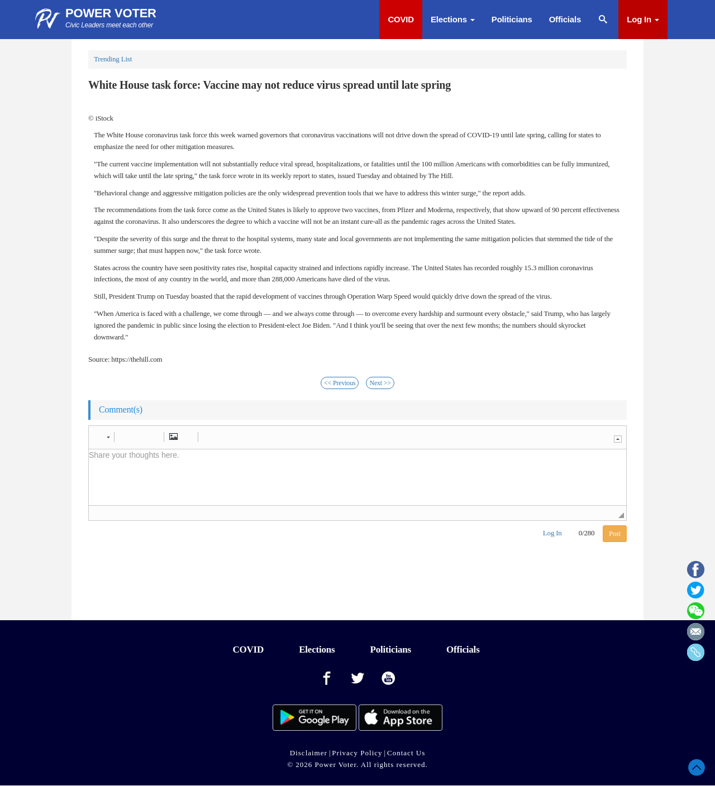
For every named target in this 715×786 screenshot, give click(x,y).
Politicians (512, 19)
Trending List (113, 59)
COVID (401, 19)
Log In (643, 19)
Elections (453, 19)
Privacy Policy (357, 753)
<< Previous (339, 383)
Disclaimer (308, 753)
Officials (565, 19)
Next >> (379, 383)
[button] (103, 437)
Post (615, 534)
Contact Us (406, 753)
